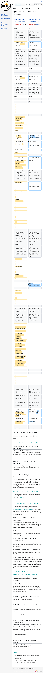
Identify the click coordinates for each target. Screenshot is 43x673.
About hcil (21, 671)
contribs (23, 24)
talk (20, 24)
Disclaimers (26, 671)
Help (39, 8)
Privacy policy (15, 671)
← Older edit (20, 26)
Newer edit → (34, 26)
